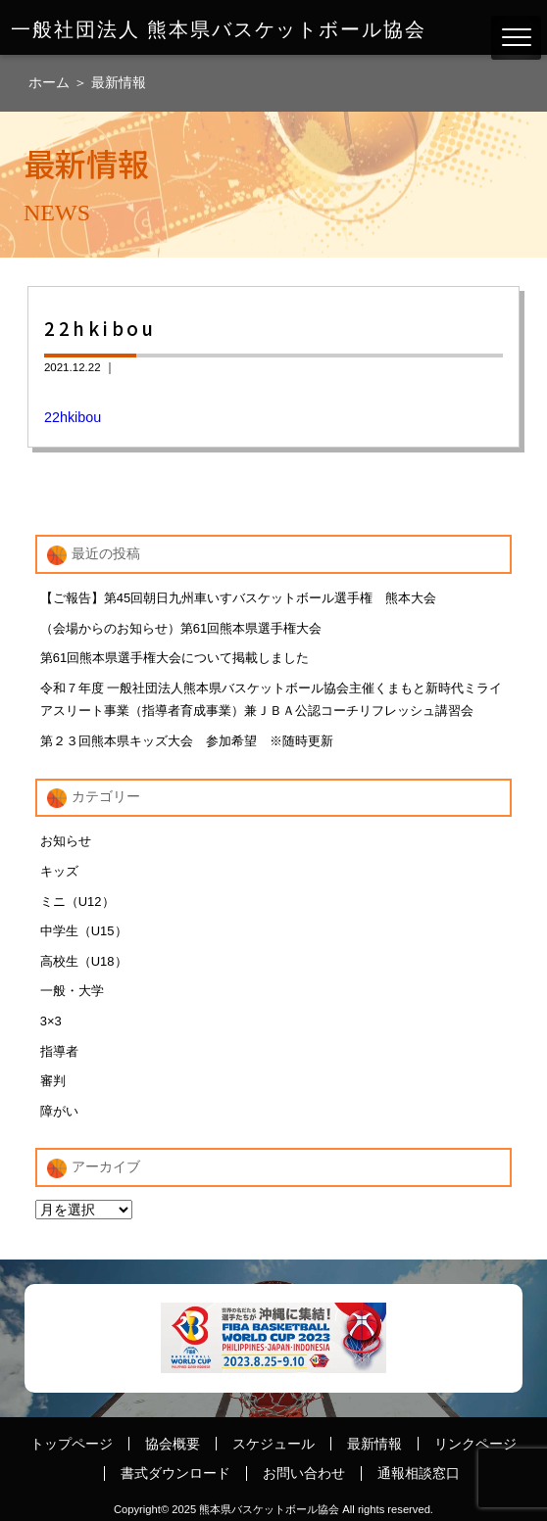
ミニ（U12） (77, 901)
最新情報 (118, 82)
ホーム (51, 82)
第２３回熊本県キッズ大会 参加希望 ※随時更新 (186, 741)
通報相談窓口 (418, 1473)
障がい (59, 1111)
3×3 (51, 1021)
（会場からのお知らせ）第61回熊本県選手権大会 (181, 628)
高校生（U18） (83, 961)
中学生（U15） (83, 931)
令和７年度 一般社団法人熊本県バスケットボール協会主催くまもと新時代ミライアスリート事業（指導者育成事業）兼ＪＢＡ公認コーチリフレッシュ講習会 (271, 699)
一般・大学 (72, 990)
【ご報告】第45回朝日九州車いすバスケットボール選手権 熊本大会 (238, 598)
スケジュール (273, 1443)
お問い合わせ (304, 1473)
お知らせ (65, 840)
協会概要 (172, 1443)
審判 (53, 1080)
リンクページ (475, 1443)
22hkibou (72, 417)
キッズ (59, 871)
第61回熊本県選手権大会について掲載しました (174, 657)
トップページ (71, 1443)
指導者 (59, 1051)
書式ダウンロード (175, 1473)
